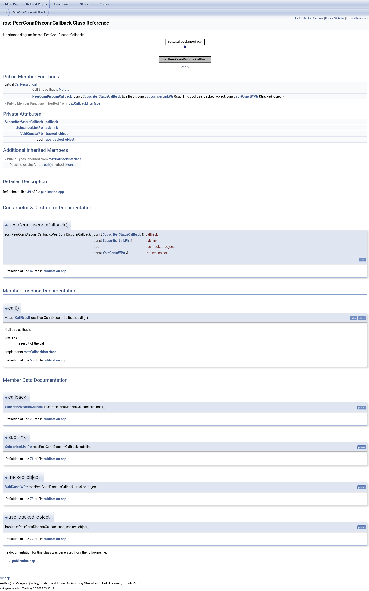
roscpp (5, 578)
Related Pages (36, 4)
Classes (87, 4)
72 (32, 539)
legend (184, 66)
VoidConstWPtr (247, 96)
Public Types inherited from (42, 159)
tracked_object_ (57, 133)
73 (32, 499)
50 (32, 360)
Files (105, 4)
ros (5, 12)
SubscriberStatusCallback (102, 96)
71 (32, 459)
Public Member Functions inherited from (52, 103)
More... (64, 89)
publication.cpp (52, 192)
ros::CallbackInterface (84, 103)
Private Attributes (335, 18)
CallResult (22, 84)
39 (29, 192)
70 (32, 419)
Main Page (12, 4)
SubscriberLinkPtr (160, 96)
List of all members (357, 18)
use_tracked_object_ (61, 139)
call (35, 84)
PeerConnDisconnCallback (29, 12)
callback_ (53, 122)
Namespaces (63, 4)
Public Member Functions (309, 18)
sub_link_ (53, 128)
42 (32, 271)
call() (48, 165)
